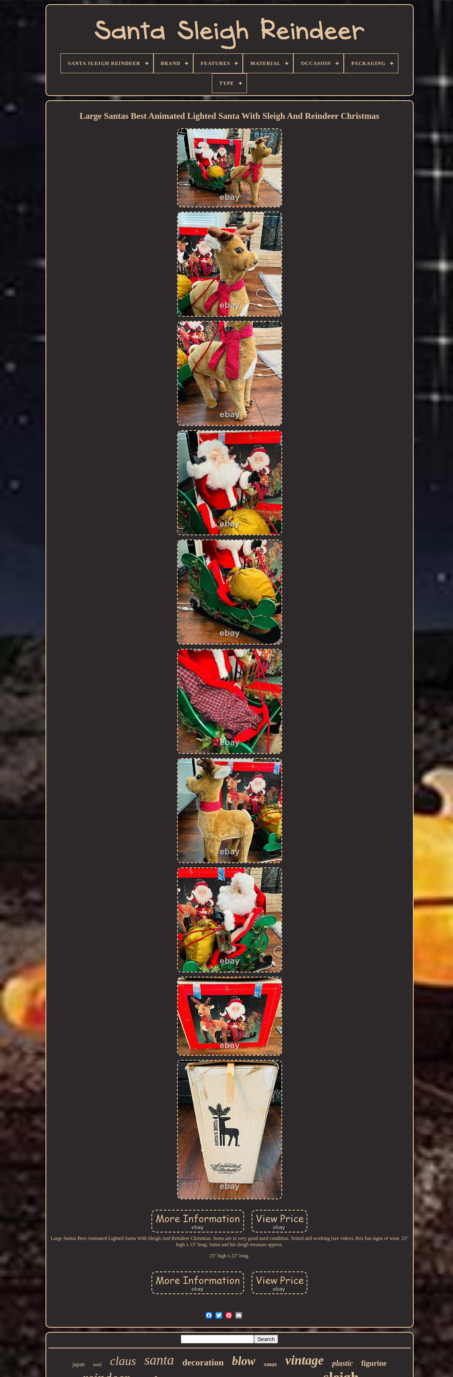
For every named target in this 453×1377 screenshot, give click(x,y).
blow (243, 1360)
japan (78, 1364)
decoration (203, 1362)
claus (123, 1360)
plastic (342, 1363)
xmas (270, 1364)
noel (97, 1364)
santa (159, 1360)
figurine (373, 1363)
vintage (304, 1360)
